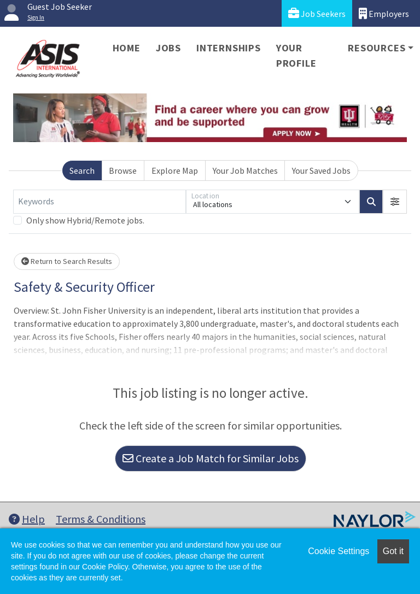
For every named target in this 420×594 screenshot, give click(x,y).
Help (27, 519)
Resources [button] (376, 48)
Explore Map (174, 170)
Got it (393, 551)
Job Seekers (317, 13)
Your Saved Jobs (321, 170)
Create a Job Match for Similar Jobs (210, 458)
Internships (228, 48)
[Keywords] (99, 202)
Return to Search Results (66, 261)
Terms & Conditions (100, 519)
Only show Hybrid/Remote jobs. (85, 220)
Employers (384, 13)
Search (82, 170)
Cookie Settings (338, 551)
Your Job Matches (245, 170)
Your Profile (296, 55)
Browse (123, 170)
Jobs (168, 48)
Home (127, 48)
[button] (395, 202)
